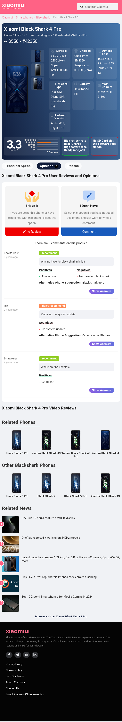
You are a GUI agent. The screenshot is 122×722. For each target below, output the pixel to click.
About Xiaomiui (15, 682)
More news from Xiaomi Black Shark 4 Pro (61, 616)
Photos (73, 166)
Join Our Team (15, 676)
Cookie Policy (14, 670)
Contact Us (12, 688)
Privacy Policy (14, 664)
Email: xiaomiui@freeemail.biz (25, 694)
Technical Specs (17, 166)
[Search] (81, 6)
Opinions (49, 166)
